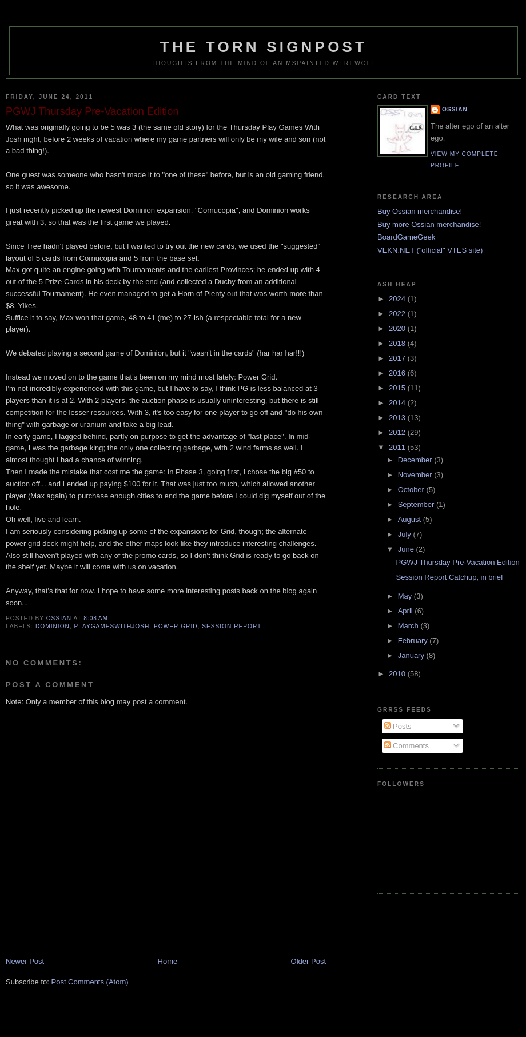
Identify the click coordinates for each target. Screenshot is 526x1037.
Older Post (308, 961)
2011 (398, 447)
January (412, 655)
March (409, 625)
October (412, 489)
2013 (398, 417)
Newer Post (25, 961)
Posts (398, 726)
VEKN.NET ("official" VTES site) (430, 250)
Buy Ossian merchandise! (419, 211)
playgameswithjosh (112, 626)
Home (168, 961)
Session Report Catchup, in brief (449, 577)
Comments (406, 745)
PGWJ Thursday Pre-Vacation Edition (457, 562)
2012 (398, 432)
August (410, 519)
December (416, 460)
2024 (398, 298)
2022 (398, 313)
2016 (398, 373)
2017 (398, 358)
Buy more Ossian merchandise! (429, 224)
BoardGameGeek (406, 237)
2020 (398, 328)
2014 (398, 402)
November (416, 474)
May (406, 596)
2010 (398, 673)
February (414, 640)
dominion (52, 626)
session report (231, 626)
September (417, 504)
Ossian (455, 109)
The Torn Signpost (263, 46)
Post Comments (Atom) (90, 982)
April (406, 611)
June (407, 549)
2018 (398, 343)
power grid (176, 626)
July (405, 534)
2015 (398, 388)
